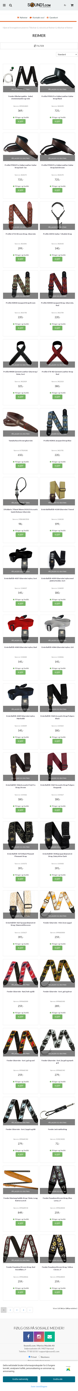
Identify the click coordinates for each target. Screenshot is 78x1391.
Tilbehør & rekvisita (38, 27)
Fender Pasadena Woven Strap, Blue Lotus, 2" (57, 1199)
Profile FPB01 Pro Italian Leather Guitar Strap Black (57, 97)
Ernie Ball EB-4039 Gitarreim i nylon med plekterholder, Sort (57, 579)
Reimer (69, 27)
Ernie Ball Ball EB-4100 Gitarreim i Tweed (57, 509)
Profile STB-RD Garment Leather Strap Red (57, 373)
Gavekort (52, 17)
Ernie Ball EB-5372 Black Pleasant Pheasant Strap (20, 855)
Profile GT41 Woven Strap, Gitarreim (21, 234)
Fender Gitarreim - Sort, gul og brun (57, 991)
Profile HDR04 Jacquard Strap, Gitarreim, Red (57, 304)
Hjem (5, 27)
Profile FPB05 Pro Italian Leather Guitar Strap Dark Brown (57, 166)
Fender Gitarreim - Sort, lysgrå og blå (20, 1129)
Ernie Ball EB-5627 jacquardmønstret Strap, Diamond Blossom (20, 924)
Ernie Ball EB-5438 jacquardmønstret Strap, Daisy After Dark (57, 855)
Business (44, 1357)
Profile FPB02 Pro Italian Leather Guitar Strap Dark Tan (21, 166)
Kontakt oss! (37, 17)
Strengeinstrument (18, 27)
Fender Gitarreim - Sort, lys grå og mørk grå (57, 1061)
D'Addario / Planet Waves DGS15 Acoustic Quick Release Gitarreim (21, 510)
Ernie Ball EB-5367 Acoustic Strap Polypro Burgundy (57, 786)
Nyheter (22, 17)
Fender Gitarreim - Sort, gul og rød (20, 1060)
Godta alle (57, 1379)
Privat (32, 1357)
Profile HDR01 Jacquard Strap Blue (57, 441)
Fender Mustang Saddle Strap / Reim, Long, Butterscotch (21, 1199)
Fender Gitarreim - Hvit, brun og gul (57, 923)
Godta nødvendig (20, 1379)
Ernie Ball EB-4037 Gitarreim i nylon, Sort (20, 578)
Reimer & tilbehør (56, 27)
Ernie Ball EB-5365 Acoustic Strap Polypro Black (57, 717)
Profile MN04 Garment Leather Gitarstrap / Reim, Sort (20, 373)
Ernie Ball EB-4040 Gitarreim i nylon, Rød (20, 647)
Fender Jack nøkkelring (57, 1129)
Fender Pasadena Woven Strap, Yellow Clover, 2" (57, 1268)
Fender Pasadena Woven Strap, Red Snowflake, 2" (20, 1268)
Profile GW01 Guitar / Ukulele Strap (57, 234)
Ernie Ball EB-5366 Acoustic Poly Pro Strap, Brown (20, 786)
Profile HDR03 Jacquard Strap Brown (20, 303)
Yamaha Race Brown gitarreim (21, 441)
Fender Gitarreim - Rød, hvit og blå (20, 991)
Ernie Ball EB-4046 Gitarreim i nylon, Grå (57, 647)
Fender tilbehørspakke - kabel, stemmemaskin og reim (20, 97)
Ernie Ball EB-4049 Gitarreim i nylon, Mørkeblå (20, 717)
